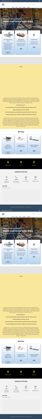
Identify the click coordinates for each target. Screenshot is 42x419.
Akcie (16, 7)
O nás (13, 7)
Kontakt (28, 7)
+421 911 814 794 (9, 1)
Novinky (24, 7)
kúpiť (8, 52)
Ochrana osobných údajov (27, 416)
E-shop (20, 7)
